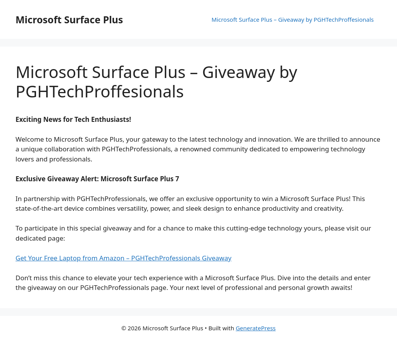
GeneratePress (256, 328)
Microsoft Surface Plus (69, 19)
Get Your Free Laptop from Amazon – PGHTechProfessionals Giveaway (123, 257)
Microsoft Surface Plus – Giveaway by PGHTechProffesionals (293, 19)
